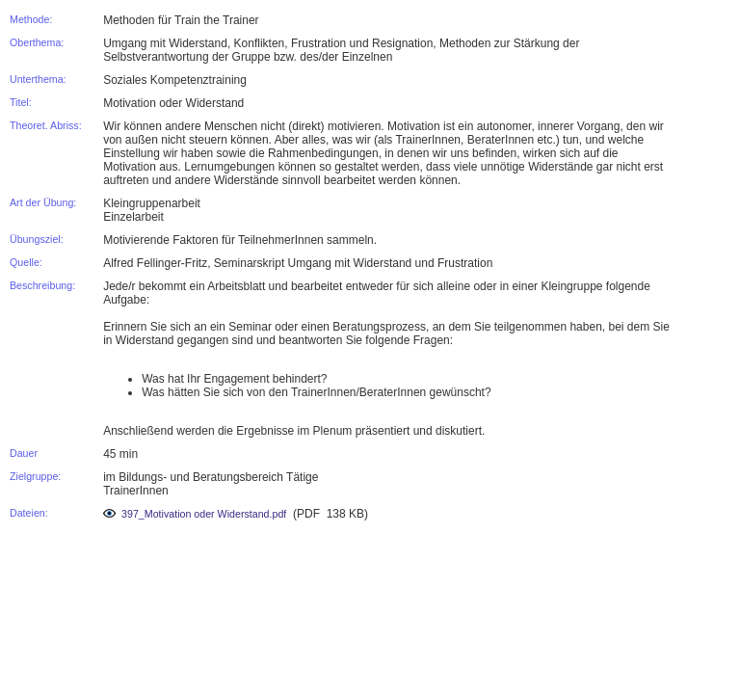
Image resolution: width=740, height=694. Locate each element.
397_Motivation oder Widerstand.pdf (194, 514)
